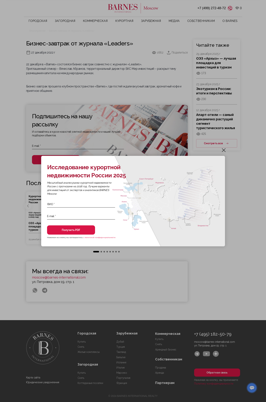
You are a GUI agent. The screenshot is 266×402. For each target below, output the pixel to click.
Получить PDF (70, 230)
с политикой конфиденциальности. (99, 237)
